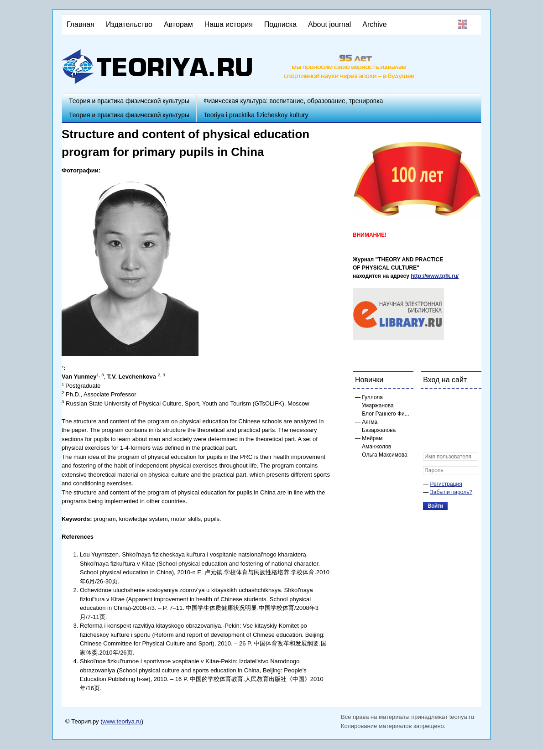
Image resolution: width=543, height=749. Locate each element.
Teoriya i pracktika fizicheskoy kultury (256, 115)
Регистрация (446, 484)
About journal (329, 24)
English (462, 24)
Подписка (280, 24)
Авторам (178, 24)
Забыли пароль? (451, 492)
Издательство (129, 24)
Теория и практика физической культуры (129, 100)
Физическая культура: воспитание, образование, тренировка (293, 100)
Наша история (228, 24)
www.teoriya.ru (122, 721)
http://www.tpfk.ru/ (435, 276)
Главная (80, 24)
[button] (430, 401)
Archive (374, 24)
